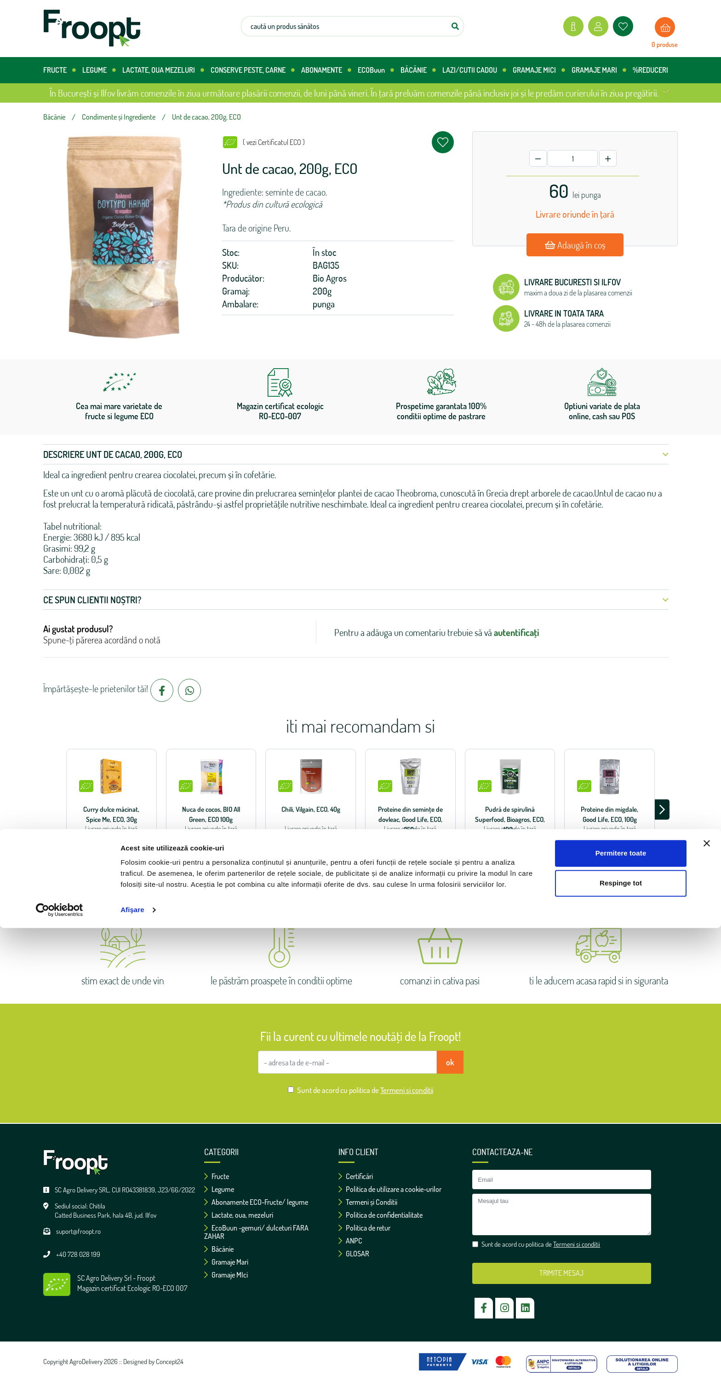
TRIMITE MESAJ (561, 1273)
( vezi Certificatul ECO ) (274, 142)
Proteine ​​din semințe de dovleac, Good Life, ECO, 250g (410, 819)
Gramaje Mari (226, 1261)
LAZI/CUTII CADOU (474, 70)
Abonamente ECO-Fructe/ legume (256, 1202)
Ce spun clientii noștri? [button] (356, 600)
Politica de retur (364, 1227)
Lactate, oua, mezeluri (238, 1215)
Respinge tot (621, 1337)
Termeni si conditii (406, 1090)
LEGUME (99, 70)
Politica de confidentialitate (380, 1215)
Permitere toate (621, 1307)
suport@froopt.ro (78, 1231)
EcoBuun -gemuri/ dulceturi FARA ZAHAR (256, 1232)
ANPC (350, 1240)
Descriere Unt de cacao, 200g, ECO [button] (356, 454)
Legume (219, 1189)
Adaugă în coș (575, 245)
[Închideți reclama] (707, 1297)
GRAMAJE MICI (539, 70)
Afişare (132, 1364)
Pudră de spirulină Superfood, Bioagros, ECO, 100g (510, 819)
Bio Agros (330, 278)
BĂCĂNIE (418, 70)
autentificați (516, 632)
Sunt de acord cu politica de (365, 1090)
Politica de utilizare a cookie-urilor (389, 1189)
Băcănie (219, 1249)
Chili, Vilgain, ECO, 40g (310, 809)
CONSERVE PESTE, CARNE (253, 70)
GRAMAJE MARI (599, 70)
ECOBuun (376, 70)
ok (450, 1062)
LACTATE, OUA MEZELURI (163, 70)
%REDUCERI (650, 70)
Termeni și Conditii (367, 1202)
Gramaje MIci (226, 1274)
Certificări (355, 1176)
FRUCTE (59, 70)
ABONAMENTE (326, 70)
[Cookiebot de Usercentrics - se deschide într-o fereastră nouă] (59, 1364)
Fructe (216, 1176)
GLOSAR (353, 1253)
